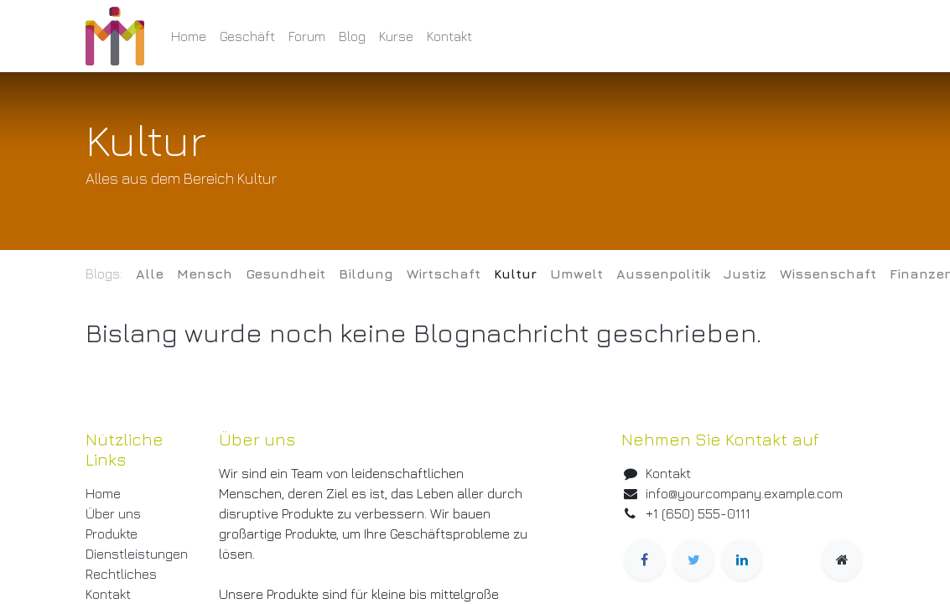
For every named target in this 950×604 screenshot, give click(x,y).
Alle (150, 273)
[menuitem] (188, 36)
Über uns (113, 513)
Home (103, 493)
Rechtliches (121, 573)
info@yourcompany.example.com (744, 493)
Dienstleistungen (137, 553)
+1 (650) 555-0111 (698, 513)
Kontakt (108, 593)
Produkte (112, 533)
